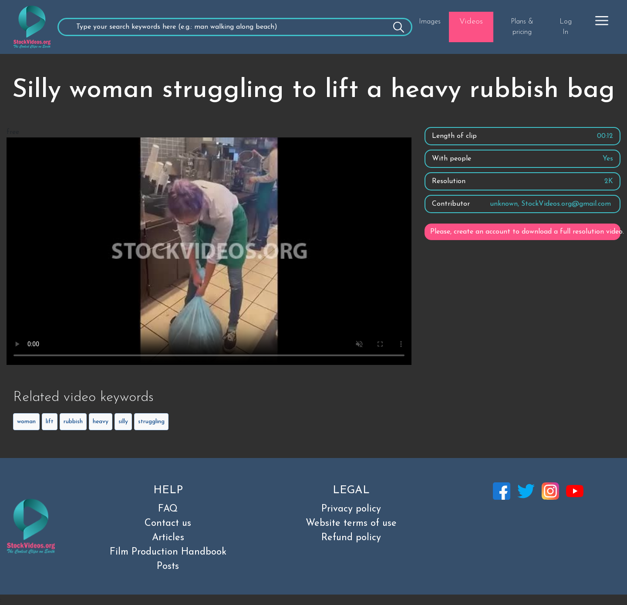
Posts (168, 567)
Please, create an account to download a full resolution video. (525, 231)
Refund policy (351, 538)
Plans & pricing (522, 27)
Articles (168, 538)
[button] (602, 20)
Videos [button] (471, 21)
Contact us (168, 523)
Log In (566, 27)
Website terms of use (351, 523)
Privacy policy (351, 509)
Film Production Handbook (168, 552)
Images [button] (430, 21)
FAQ (168, 509)
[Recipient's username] (234, 27)
